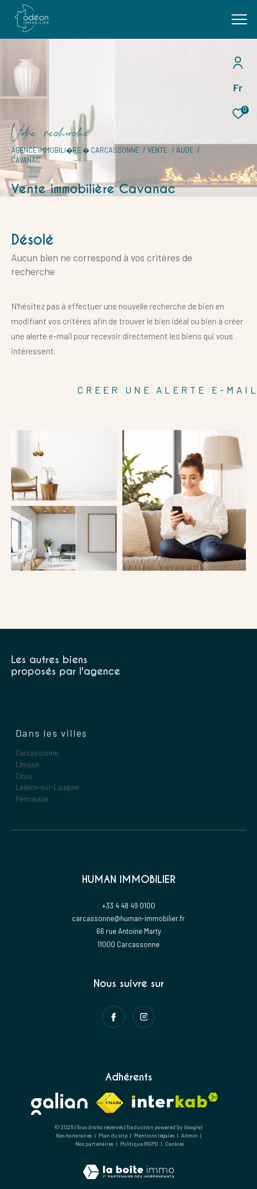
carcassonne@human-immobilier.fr (128, 918)
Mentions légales (155, 1135)
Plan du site (113, 1135)
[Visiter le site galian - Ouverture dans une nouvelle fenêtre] (59, 1104)
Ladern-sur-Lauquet (47, 787)
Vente (157, 150)
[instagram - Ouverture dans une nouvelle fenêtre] (144, 1017)
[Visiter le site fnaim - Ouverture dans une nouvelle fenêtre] (110, 1103)
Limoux (27, 764)
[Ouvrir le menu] (239, 19)
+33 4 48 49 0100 (128, 905)
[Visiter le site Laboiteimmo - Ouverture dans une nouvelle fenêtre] (128, 1164)
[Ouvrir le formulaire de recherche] (212, 19)
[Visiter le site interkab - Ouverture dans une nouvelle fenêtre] (175, 1100)
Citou (24, 776)
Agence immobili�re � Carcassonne (75, 150)
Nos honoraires (74, 1135)
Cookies (174, 1144)
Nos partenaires (95, 1143)
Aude (184, 150)
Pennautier (32, 798)
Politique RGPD (139, 1143)
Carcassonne (37, 752)
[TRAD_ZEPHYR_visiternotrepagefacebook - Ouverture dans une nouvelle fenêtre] (113, 1017)
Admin (190, 1135)
